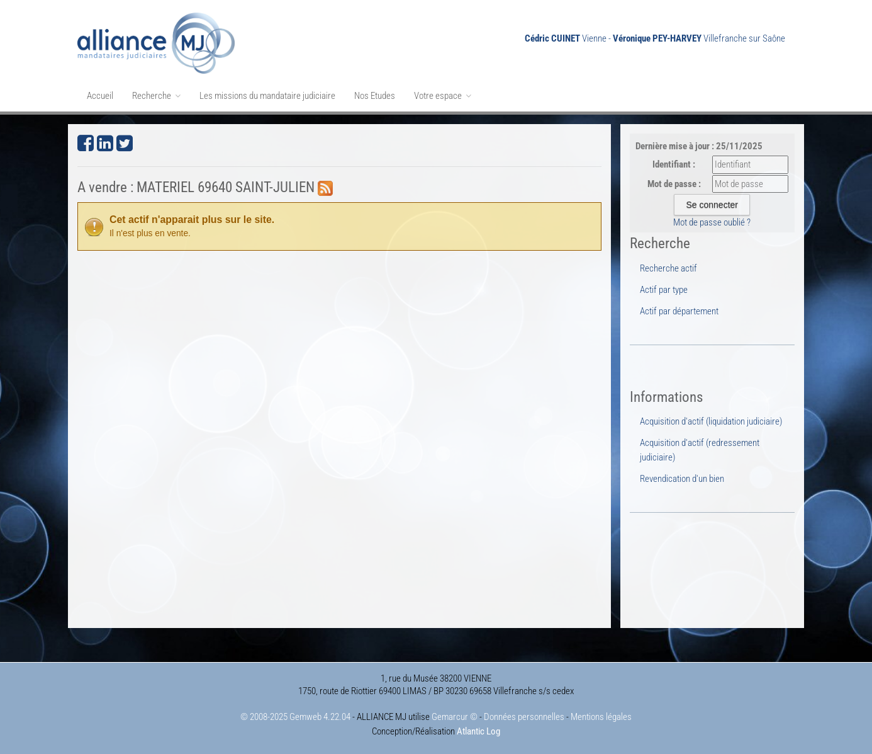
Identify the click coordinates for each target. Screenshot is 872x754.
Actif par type (664, 289)
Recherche (156, 95)
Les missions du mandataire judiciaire (267, 95)
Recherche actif (668, 268)
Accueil (100, 95)
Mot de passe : (674, 184)
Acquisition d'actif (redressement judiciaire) (699, 449)
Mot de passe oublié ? (712, 222)
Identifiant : (673, 164)
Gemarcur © (455, 717)
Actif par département (679, 311)
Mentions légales (601, 717)
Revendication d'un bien (682, 478)
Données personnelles (524, 717)
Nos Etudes (374, 95)
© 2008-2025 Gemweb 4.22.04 (295, 717)
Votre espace (442, 95)
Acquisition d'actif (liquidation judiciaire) (711, 421)
